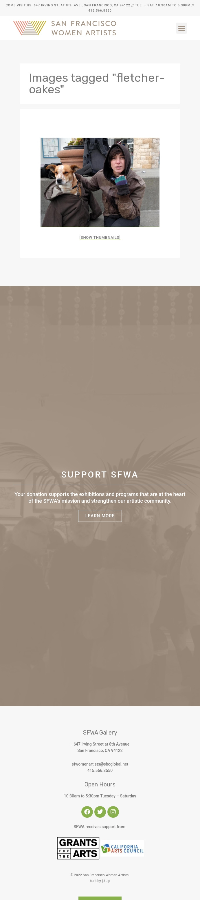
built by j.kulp (100, 881)
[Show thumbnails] (100, 237)
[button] (181, 28)
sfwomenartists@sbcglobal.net (100, 764)
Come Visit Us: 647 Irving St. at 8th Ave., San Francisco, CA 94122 (68, 5)
